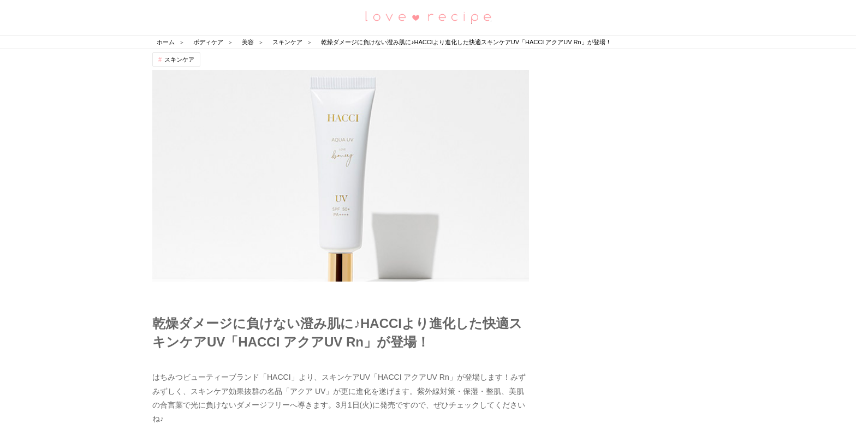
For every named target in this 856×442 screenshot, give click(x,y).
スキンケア (179, 59)
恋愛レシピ (428, 16)
